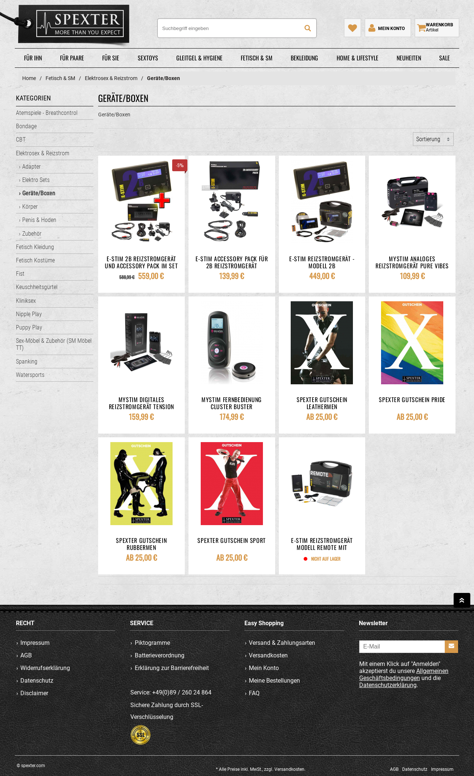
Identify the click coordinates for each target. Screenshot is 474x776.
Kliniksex (26, 300)
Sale (444, 57)
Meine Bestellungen (274, 680)
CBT (21, 139)
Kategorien (33, 98)
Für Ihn (33, 57)
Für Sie (110, 57)
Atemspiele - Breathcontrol (46, 112)
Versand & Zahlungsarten (282, 642)
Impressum (35, 642)
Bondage (26, 126)
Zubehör (31, 233)
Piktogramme (152, 642)
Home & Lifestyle (357, 57)
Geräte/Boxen (38, 193)
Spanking (26, 361)
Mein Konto (264, 667)
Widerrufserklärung (45, 667)
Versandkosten (268, 655)
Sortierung (428, 139)
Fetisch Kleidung (35, 247)
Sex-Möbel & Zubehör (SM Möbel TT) (53, 344)
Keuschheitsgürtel (36, 287)
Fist (20, 273)
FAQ (254, 693)
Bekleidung (304, 57)
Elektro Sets (36, 179)
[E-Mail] (408, 646)
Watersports (30, 374)
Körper (30, 206)
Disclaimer (34, 693)
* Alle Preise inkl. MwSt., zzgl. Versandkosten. (261, 769)
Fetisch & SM (257, 57)
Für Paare (72, 57)
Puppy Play (29, 327)
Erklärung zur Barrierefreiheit (172, 667)
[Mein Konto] (386, 28)
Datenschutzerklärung (388, 685)
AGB (26, 655)
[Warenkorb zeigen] (437, 28)
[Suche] (307, 28)
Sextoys (148, 57)
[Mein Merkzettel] (352, 28)
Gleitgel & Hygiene (199, 57)
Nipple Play (29, 314)
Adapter (31, 166)
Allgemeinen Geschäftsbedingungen (403, 674)
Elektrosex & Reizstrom (42, 153)
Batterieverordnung (159, 655)
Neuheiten (409, 57)
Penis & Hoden (39, 219)
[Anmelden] (451, 646)
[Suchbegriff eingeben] (237, 28)
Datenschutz (36, 680)
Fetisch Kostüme (35, 260)
